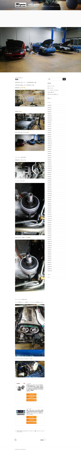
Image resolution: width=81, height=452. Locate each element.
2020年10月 (50, 245)
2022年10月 (50, 195)
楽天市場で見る (31, 397)
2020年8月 (49, 249)
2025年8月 (49, 124)
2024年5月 (49, 155)
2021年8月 (49, 224)
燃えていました (50, 88)
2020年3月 (49, 260)
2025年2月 (49, 136)
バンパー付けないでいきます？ (53, 90)
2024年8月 (49, 149)
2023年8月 (49, 174)
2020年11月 (50, 243)
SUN (22, 77)
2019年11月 (50, 268)
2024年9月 (49, 147)
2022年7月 (49, 201)
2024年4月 (49, 157)
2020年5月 (49, 256)
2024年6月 (49, 153)
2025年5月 (49, 130)
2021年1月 (49, 239)
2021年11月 (50, 218)
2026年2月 (49, 111)
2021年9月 (49, 222)
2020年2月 (49, 262)
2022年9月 (49, 197)
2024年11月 (50, 143)
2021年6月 (49, 228)
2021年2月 (49, 237)
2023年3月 (49, 184)
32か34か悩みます (51, 92)
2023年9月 (49, 172)
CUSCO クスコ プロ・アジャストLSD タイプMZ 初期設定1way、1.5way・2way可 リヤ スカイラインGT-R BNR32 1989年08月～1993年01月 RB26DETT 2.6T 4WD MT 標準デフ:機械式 (34, 387)
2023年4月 (49, 182)
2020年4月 (49, 258)
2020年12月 (50, 241)
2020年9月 (49, 247)
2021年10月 (50, 220)
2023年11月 (50, 168)
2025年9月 (49, 122)
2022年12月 (50, 191)
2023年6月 (49, 178)
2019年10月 (50, 270)
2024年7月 (49, 151)
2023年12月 (50, 166)
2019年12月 (50, 266)
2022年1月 (49, 214)
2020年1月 (49, 264)
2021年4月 (49, 233)
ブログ (49, 277)
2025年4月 (49, 132)
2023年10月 (50, 170)
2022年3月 (49, 210)
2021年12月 (50, 216)
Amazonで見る (31, 394)
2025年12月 (50, 115)
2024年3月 (49, 159)
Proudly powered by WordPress (20, 449)
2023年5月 (49, 180)
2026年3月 (49, 109)
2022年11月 (50, 193)
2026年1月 (49, 113)
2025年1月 (49, 138)
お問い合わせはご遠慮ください (53, 94)
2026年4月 (49, 107)
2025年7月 (49, 126)
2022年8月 (49, 199)
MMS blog (33, 4)
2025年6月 (49, 128)
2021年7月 (49, 226)
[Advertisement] (40, 18)
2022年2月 (49, 212)
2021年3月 (49, 235)
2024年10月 (50, 145)
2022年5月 (49, 205)
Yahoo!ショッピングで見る (31, 422)
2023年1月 (49, 189)
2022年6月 (49, 203)
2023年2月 (49, 187)
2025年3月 (49, 134)
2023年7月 (49, 176)
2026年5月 (49, 105)
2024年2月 (49, 161)
